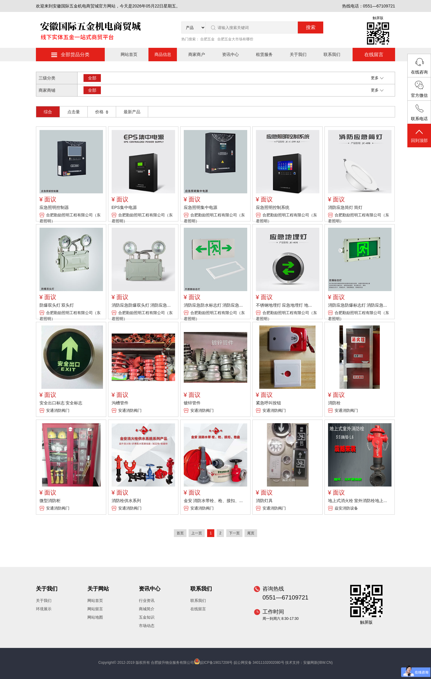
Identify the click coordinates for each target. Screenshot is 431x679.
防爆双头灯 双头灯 (57, 305)
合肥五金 (207, 39)
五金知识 (146, 617)
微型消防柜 (50, 500)
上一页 (196, 533)
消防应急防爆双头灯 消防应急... (141, 305)
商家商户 (196, 54)
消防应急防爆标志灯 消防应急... (357, 305)
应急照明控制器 (54, 207)
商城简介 (146, 609)
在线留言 (373, 54)
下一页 (234, 533)
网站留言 (95, 609)
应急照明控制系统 (272, 207)
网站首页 (129, 54)
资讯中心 (230, 54)
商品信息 (162, 54)
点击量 (73, 111)
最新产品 (132, 111)
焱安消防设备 (346, 508)
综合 (48, 111)
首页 (180, 533)
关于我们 (298, 54)
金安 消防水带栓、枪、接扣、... (213, 500)
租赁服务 (264, 54)
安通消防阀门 (57, 410)
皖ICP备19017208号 (216, 662)
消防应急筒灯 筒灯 (345, 207)
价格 (101, 111)
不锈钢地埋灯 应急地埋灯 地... (284, 305)
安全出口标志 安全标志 (61, 402)
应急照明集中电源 (200, 207)
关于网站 (98, 589)
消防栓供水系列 (126, 500)
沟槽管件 (120, 402)
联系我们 (332, 54)
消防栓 (334, 402)
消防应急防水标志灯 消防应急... (213, 305)
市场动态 (146, 625)
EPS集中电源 (124, 207)
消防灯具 (264, 500)
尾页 (250, 533)
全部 (92, 78)
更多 (377, 78)
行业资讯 (146, 600)
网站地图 (95, 617)
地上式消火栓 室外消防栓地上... (357, 500)
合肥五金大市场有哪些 (235, 39)
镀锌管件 (192, 402)
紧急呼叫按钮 (268, 402)
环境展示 (43, 609)
